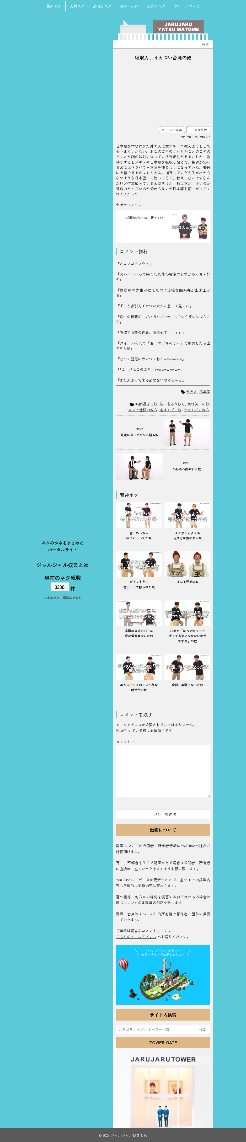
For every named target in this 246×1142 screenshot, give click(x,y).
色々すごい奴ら (196, 409)
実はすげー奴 (170, 409)
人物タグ (77, 6)
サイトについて (187, 6)
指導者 (204, 391)
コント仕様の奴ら (142, 409)
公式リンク (156, 6)
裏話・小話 (129, 6)
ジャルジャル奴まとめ (62, 564)
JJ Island (163, 980)
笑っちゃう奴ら (172, 404)
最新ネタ (53, 6)
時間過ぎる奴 (146, 404)
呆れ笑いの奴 (198, 404)
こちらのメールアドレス (136, 936)
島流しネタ (102, 6)
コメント (125, 741)
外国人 (191, 391)
